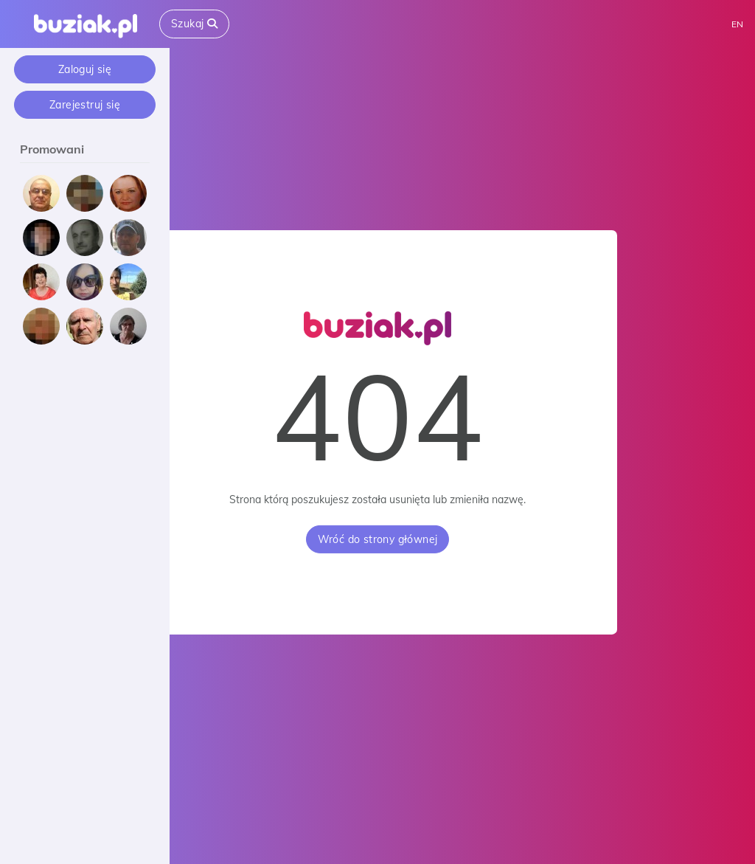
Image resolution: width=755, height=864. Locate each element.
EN (737, 24)
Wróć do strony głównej (378, 539)
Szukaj (194, 23)
